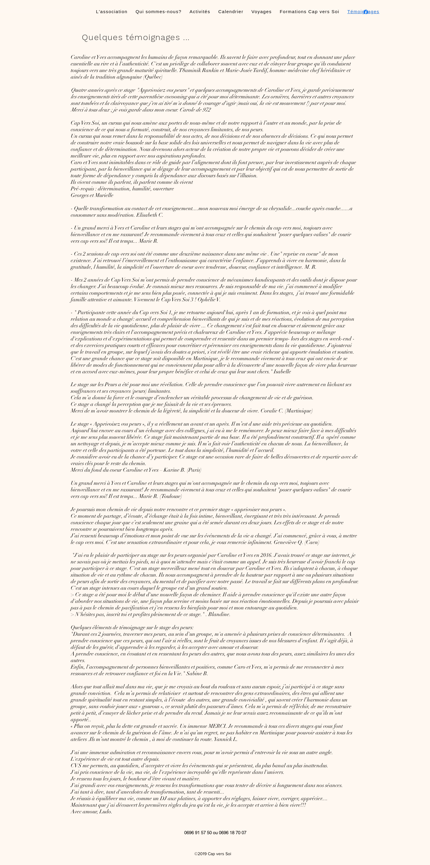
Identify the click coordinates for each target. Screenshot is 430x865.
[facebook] (366, 12)
